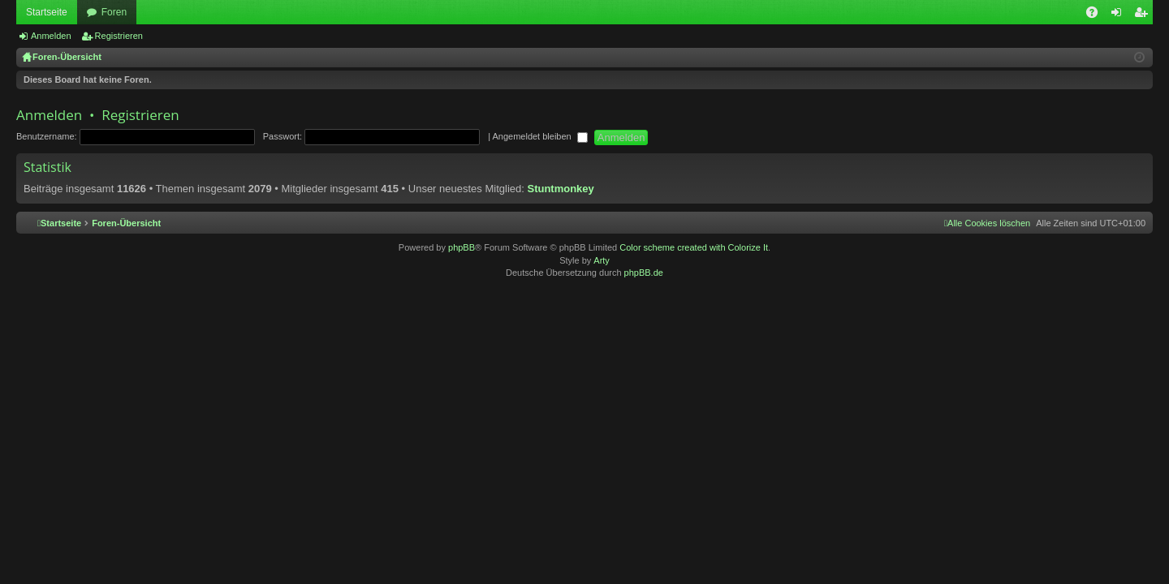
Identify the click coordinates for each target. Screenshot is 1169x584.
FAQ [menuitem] (1097, 15)
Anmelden (51, 36)
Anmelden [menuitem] (1119, 15)
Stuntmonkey (560, 188)
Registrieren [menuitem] (1144, 15)
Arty (601, 260)
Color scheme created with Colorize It (693, 247)
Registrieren (119, 36)
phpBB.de (643, 272)
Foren (114, 12)
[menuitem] (987, 223)
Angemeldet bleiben (539, 136)
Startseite (46, 12)
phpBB (461, 247)
